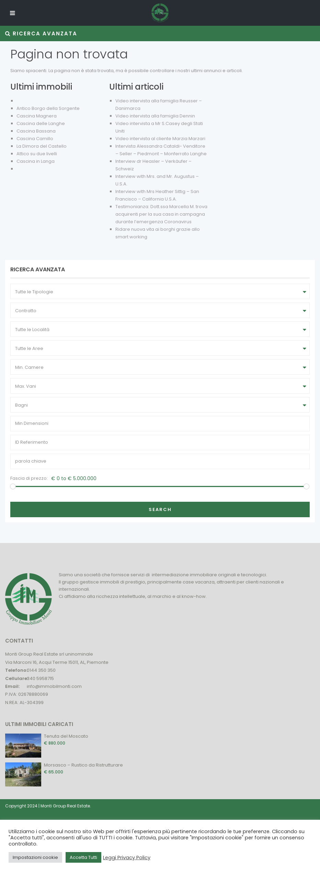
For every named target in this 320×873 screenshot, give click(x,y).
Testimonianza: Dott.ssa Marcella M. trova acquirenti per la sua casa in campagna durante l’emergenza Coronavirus (161, 214)
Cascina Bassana (36, 131)
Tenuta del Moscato (66, 736)
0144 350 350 (41, 670)
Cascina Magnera (36, 116)
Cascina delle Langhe (40, 123)
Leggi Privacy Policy (126, 857)
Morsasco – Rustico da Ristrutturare (83, 765)
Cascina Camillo (34, 138)
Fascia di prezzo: (29, 478)
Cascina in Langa (35, 161)
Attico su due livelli (36, 153)
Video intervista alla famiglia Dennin (155, 116)
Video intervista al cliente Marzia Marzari (160, 138)
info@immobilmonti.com (54, 686)
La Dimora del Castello (41, 146)
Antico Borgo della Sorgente (48, 108)
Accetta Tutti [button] (83, 857)
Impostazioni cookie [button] (35, 857)
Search (160, 509)
